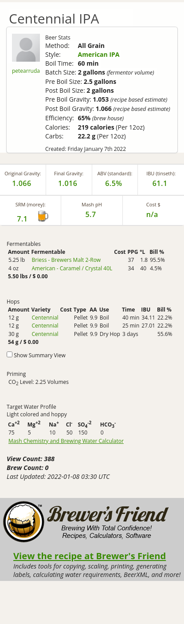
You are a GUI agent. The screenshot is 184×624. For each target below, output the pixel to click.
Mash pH (92, 204)
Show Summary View (40, 355)
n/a (152, 214)
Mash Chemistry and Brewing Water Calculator (66, 441)
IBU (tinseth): (161, 173)
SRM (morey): (31, 204)
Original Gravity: (22, 173)
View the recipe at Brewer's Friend (89, 555)
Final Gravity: (68, 173)
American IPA (99, 54)
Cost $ (153, 204)
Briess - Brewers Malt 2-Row (66, 260)
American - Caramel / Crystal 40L (71, 268)
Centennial (44, 317)
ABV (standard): (114, 173)
